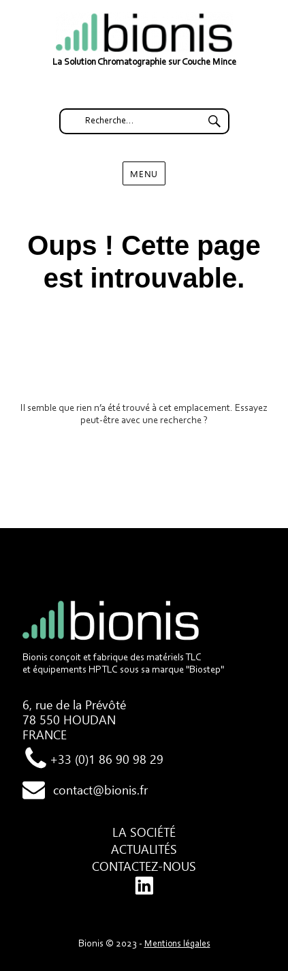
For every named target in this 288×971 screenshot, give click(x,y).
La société (144, 832)
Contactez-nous (144, 866)
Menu (143, 173)
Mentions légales (177, 944)
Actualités (144, 849)
